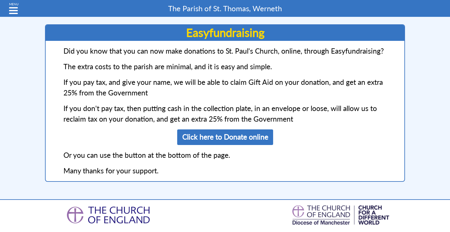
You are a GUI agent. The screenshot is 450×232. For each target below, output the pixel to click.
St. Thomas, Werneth (225, 8)
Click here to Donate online (225, 137)
